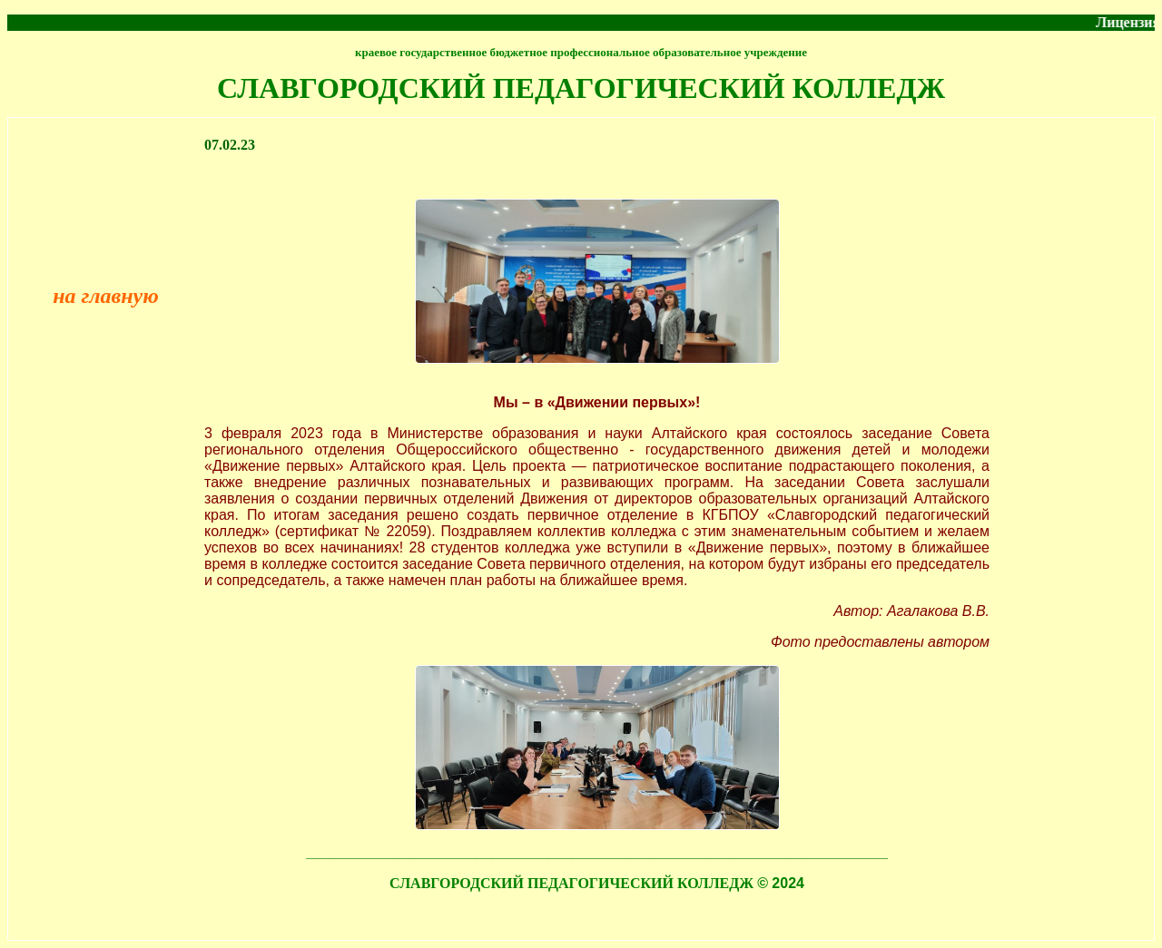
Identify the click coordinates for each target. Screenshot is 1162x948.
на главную (105, 296)
